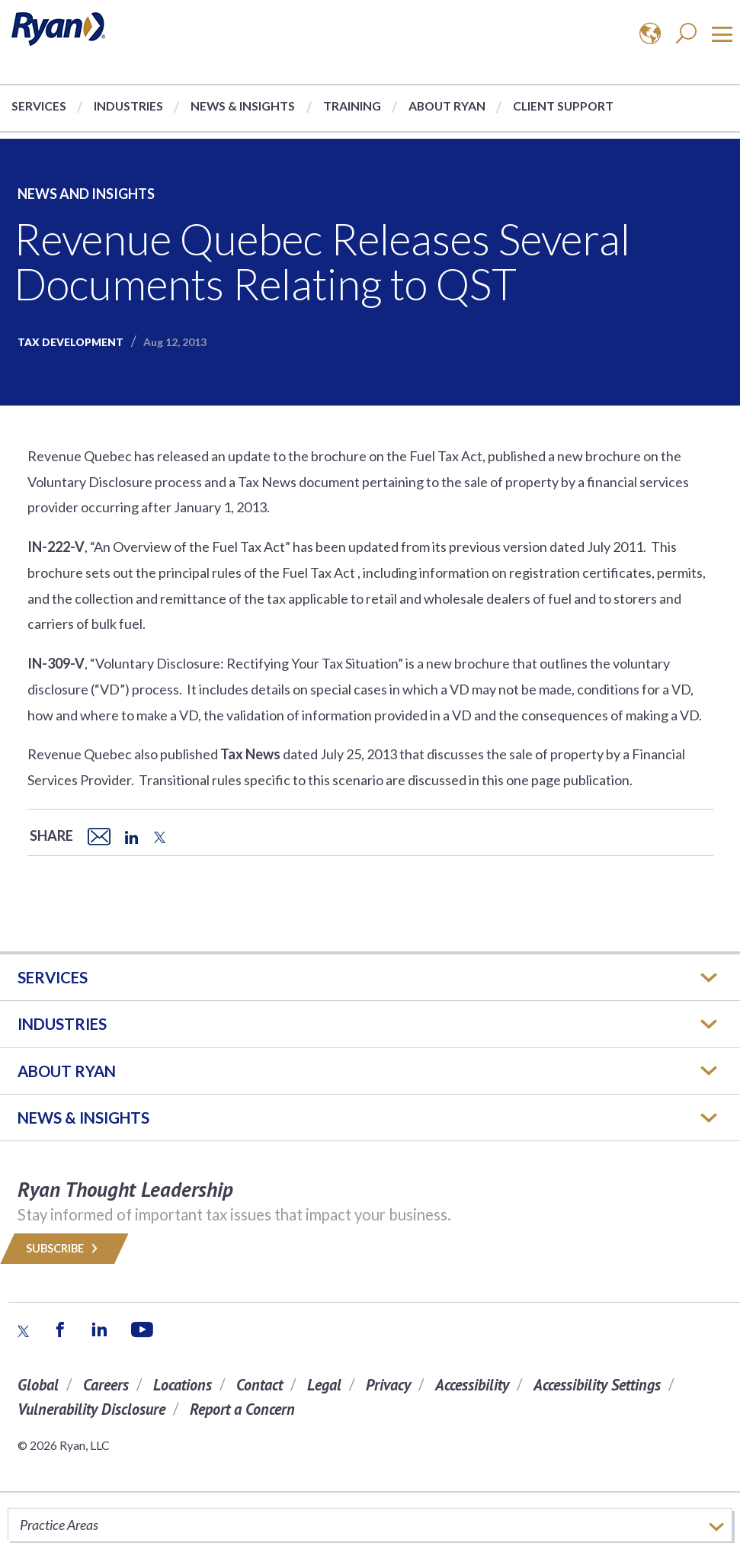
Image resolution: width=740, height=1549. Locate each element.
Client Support (563, 105)
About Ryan (446, 105)
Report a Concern (242, 1409)
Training (352, 105)
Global (38, 1384)
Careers (106, 1384)
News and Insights (86, 193)
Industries (128, 105)
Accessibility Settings (597, 1384)
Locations (182, 1384)
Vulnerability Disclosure (91, 1409)
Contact (259, 1384)
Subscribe (64, 1248)
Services (38, 105)
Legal (324, 1384)
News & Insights (243, 105)
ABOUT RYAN (67, 1071)
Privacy (388, 1384)
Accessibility (472, 1384)
